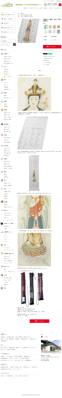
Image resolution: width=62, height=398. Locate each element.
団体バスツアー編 (4, 338)
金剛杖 (5, 95)
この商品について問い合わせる (49, 56)
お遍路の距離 (11, 347)
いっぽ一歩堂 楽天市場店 (24, 358)
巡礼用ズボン (6, 74)
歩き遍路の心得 (32, 338)
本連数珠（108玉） (7, 191)
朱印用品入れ (6, 155)
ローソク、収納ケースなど (9, 271)
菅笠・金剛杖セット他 (8, 63)
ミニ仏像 (5, 282)
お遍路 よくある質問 (7, 18)
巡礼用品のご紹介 (10, 336)
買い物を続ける (46, 60)
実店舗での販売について (7, 27)
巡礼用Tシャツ (7, 226)
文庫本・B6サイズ (7, 137)
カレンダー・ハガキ (8, 263)
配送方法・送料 (18, 367)
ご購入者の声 (5, 23)
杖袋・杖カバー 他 (8, 97)
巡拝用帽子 (6, 87)
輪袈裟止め (6, 106)
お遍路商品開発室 (4, 358)
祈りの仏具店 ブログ (19, 360)
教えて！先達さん (4, 347)
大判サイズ (6, 140)
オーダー (5, 241)
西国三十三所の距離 (11, 349)
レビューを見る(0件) (47, 62)
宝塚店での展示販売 (18, 356)
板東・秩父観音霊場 (8, 166)
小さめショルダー (7, 215)
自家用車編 (11, 338)
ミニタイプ (6, 217)
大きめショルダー (7, 213)
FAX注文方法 (34, 367)
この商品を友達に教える (47, 58)
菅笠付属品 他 (7, 89)
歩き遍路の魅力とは (24, 338)
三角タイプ (6, 82)
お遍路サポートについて (7, 32)
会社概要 (2, 356)
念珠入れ (5, 198)
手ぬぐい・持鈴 (7, 280)
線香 (5, 269)
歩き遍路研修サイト (28, 360)
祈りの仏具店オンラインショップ (7, 360)
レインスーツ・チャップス (9, 250)
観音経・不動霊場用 (8, 185)
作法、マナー (3, 349)
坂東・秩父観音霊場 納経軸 (26, 14)
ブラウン (5, 239)
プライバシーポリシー (16, 369)
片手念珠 (5, 193)
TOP (18, 13)
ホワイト (5, 234)
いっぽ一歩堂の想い (9, 356)
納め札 (5, 174)
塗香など (5, 284)
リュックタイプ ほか (8, 220)
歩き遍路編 (17, 338)
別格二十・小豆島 (7, 117)
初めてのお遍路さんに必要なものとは (23, 336)
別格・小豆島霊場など (8, 260)
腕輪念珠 (5, 196)
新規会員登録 (9, 375)
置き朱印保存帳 (7, 142)
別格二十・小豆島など (8, 168)
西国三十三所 (6, 114)
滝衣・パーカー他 (7, 76)
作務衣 (5, 228)
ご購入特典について (27, 367)
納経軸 (22, 13)
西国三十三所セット (8, 58)
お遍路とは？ (3, 336)
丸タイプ (5, 84)
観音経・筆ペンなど (8, 206)
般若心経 (5, 204)
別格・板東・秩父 (7, 131)
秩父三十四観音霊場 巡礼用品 (27, 16)
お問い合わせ (25, 375)
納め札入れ (6, 176)
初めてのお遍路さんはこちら (8, 14)
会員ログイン (3, 375)
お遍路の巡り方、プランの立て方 (29, 347)
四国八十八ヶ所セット (8, 56)
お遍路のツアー (18, 347)
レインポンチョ (7, 247)
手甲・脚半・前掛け (8, 277)
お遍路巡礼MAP (4, 340)
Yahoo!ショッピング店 (13, 358)
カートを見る (45, 336)
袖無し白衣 (6, 71)
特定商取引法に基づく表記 (6, 369)
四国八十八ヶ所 (7, 112)
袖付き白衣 (6, 69)
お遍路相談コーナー (27, 356)
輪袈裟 (5, 104)
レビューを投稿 (46, 64)
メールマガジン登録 (17, 375)
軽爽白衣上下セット (8, 61)
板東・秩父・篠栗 (7, 119)
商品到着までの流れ (4, 367)
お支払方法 (12, 367)
